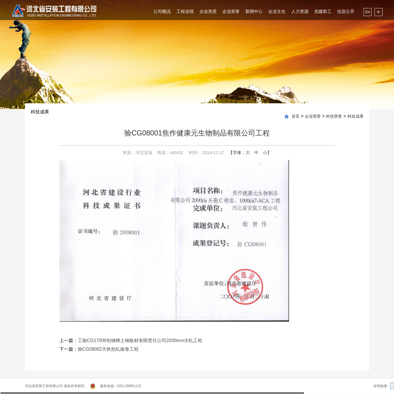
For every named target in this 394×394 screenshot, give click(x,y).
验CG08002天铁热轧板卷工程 (108, 349)
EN (367, 12)
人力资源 (299, 11)
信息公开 (345, 11)
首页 (296, 116)
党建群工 (322, 11)
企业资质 (208, 11)
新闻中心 (254, 11)
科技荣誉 (334, 116)
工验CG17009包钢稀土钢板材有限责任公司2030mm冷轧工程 (140, 340)
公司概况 (162, 11)
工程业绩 (185, 11)
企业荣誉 (231, 11)
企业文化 (277, 11)
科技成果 (356, 116)
